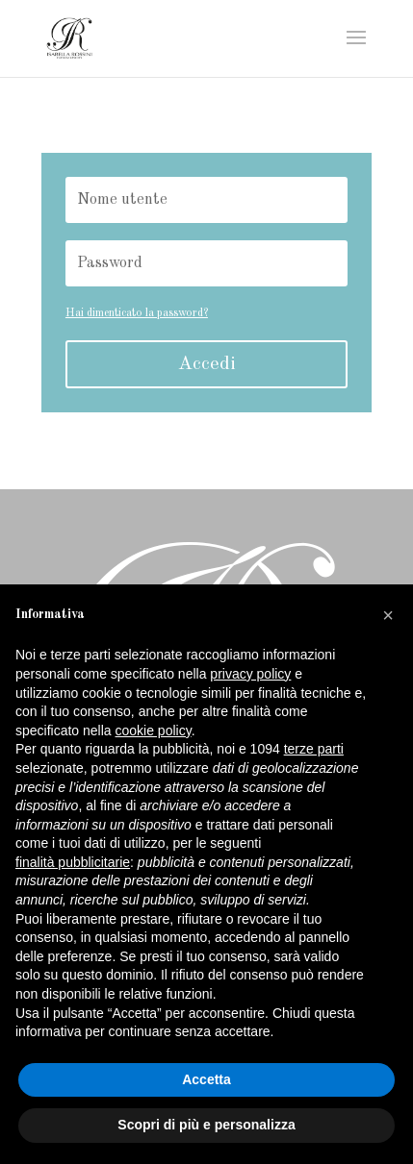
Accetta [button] (206, 1079)
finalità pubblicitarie (72, 862)
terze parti (314, 748)
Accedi (207, 364)
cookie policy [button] (154, 730)
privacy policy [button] (250, 673)
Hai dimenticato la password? (136, 313)
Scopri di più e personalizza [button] (206, 1124)
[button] (388, 615)
